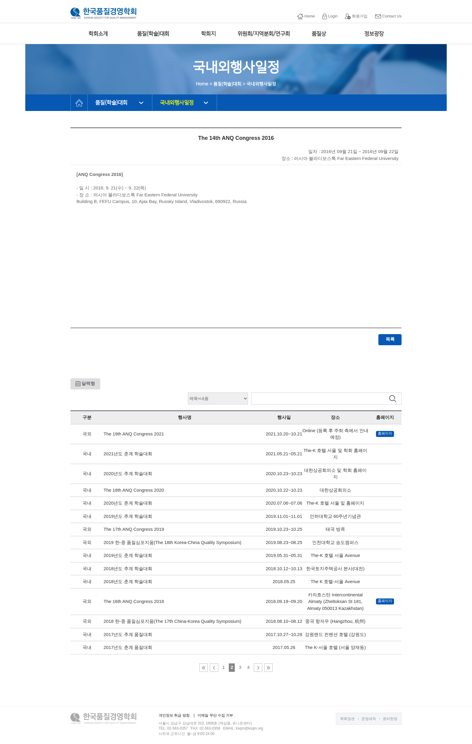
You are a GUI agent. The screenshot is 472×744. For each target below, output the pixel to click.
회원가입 (356, 16)
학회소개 (98, 34)
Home (306, 16)
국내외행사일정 (177, 103)
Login (329, 16)
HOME (79, 102)
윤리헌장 (390, 719)
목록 (390, 339)
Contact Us (388, 16)
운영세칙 (369, 719)
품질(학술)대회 (153, 34)
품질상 (319, 34)
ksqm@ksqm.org (249, 728)
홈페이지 (385, 433)
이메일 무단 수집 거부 (215, 715)
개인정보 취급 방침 (174, 715)
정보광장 (374, 34)
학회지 (208, 34)
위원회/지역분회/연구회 (264, 34)
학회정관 (347, 719)
